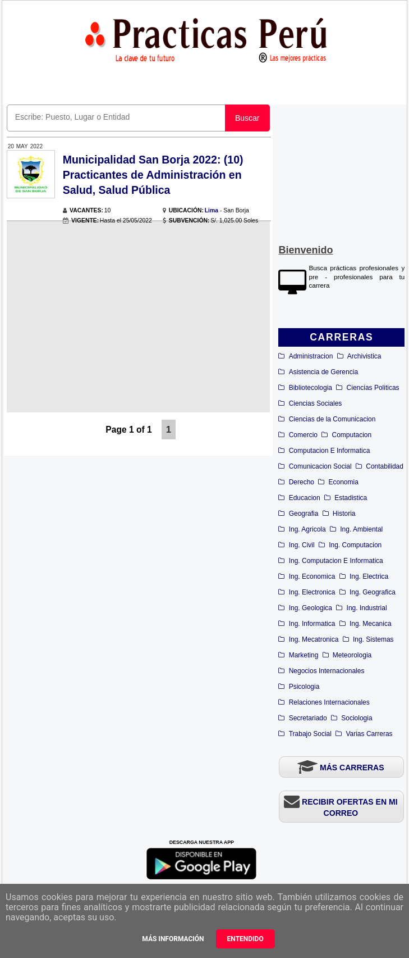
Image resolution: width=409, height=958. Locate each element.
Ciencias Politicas (373, 388)
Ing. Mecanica (371, 624)
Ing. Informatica (312, 624)
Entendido (245, 939)
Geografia (304, 513)
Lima (211, 210)
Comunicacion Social (320, 466)
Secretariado (308, 718)
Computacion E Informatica (329, 451)
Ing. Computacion (355, 545)
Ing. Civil (302, 545)
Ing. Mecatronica (314, 639)
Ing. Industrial (367, 608)
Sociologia (356, 718)
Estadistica (350, 498)
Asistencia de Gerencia (323, 372)
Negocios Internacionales (327, 671)
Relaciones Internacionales (329, 702)
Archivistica (364, 356)
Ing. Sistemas (373, 639)
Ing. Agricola (307, 529)
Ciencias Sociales (315, 403)
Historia (344, 513)
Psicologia (304, 687)
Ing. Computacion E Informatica (336, 561)
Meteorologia (352, 655)
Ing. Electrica (369, 576)
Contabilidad (384, 466)
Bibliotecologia (310, 388)
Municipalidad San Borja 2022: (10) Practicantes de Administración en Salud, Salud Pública (153, 175)
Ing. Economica (312, 576)
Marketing (304, 655)
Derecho (301, 482)
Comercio (303, 435)
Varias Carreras (369, 734)
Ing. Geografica (373, 592)
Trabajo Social (310, 734)
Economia (344, 482)
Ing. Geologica (310, 608)
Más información (173, 939)
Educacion (304, 498)
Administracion (311, 356)
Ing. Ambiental (361, 529)
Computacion (352, 435)
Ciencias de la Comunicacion (332, 419)
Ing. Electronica (312, 592)
